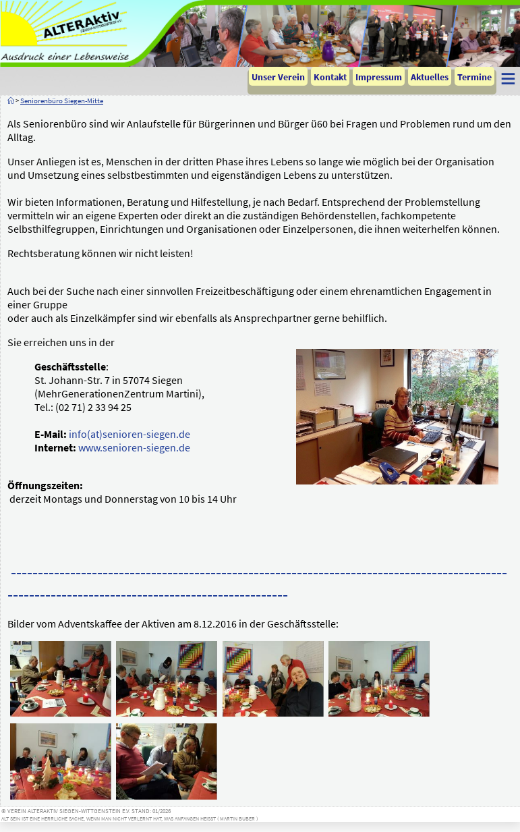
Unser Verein (278, 77)
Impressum (378, 77)
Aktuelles (430, 77)
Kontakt (330, 77)
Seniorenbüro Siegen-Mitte (61, 100)
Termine (474, 77)
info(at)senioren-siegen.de (129, 434)
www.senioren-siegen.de (134, 447)
